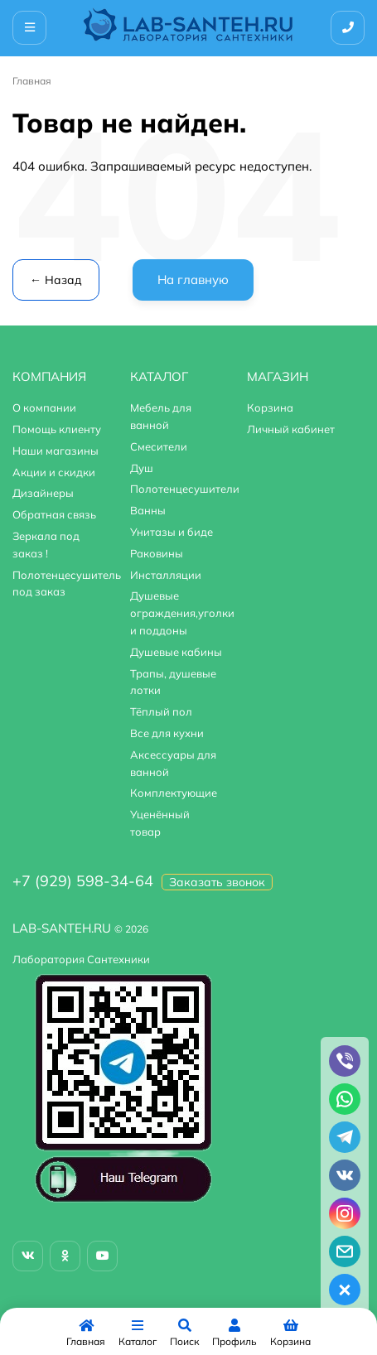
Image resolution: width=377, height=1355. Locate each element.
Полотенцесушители (184, 488)
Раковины (156, 553)
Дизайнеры (43, 492)
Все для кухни (167, 733)
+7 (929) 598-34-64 (82, 880)
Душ (141, 468)
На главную (193, 279)
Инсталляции (165, 574)
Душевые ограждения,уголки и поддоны (182, 613)
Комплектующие (173, 792)
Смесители (158, 446)
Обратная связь (54, 514)
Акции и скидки (53, 472)
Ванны (148, 510)
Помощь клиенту (56, 429)
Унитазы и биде (171, 531)
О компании (44, 407)
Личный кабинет (291, 429)
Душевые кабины (176, 651)
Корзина (270, 407)
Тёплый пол (161, 711)
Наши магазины (55, 450)
